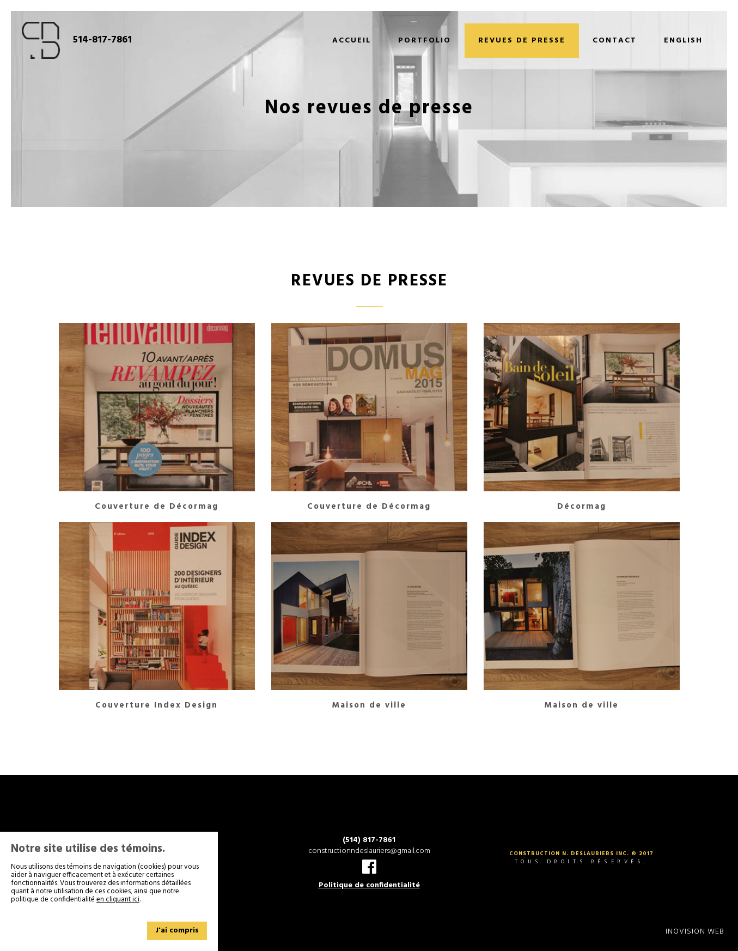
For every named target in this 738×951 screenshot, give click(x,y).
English (683, 40)
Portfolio (424, 40)
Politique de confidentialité (369, 885)
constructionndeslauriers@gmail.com (369, 851)
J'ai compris (177, 930)
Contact (615, 40)
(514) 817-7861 (369, 840)
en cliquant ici (117, 899)
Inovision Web (695, 931)
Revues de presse (521, 40)
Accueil (351, 40)
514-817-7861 (102, 40)
